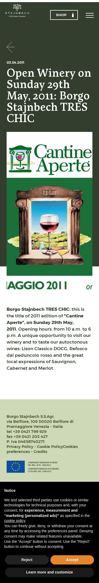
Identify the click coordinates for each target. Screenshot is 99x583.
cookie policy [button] (14, 521)
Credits (40, 451)
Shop (61, 15)
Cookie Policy (50, 446)
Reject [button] (26, 560)
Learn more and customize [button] (49, 572)
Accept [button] (72, 560)
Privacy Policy (20, 446)
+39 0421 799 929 (29, 431)
